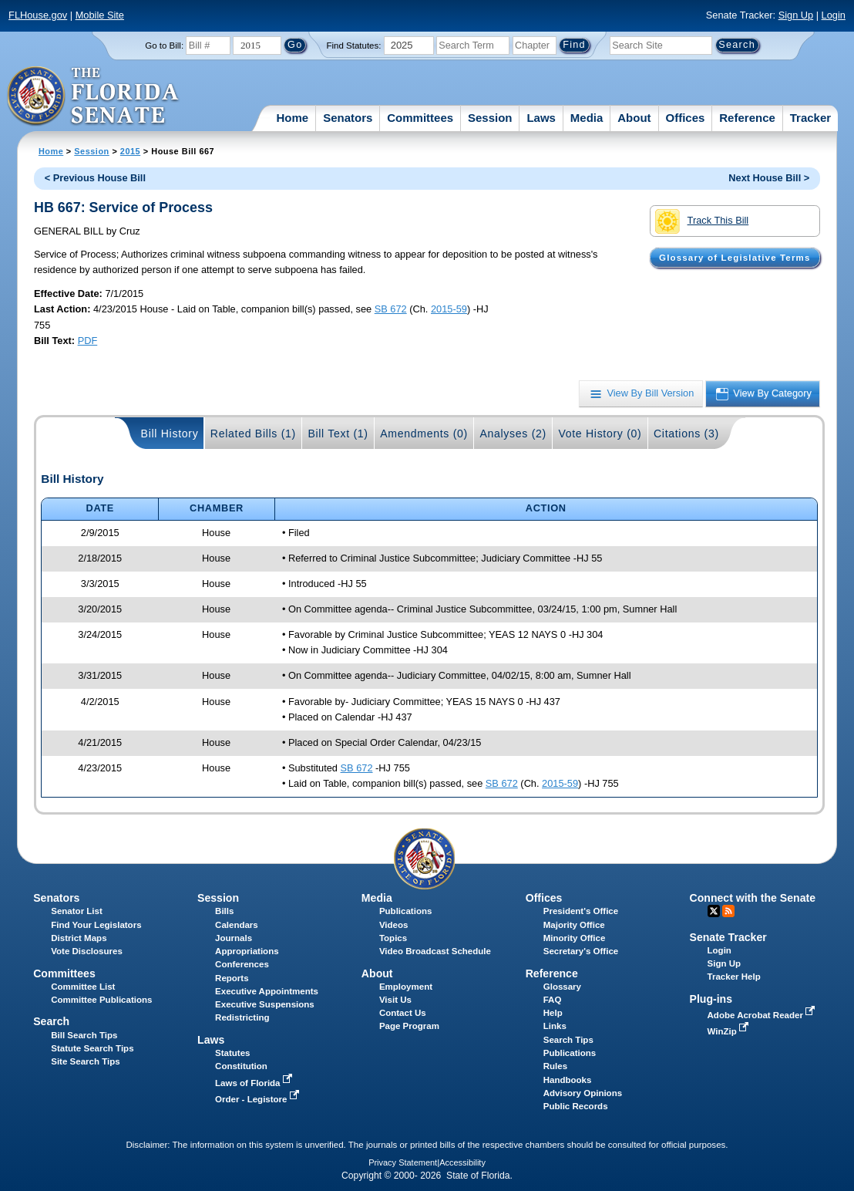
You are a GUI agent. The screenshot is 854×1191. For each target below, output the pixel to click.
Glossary (562, 986)
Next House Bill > (768, 178)
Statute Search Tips (92, 1048)
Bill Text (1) (338, 433)
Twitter (714, 911)
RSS (728, 911)
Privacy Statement (402, 1162)
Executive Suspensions (264, 1004)
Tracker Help (734, 976)
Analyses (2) (512, 433)
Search (51, 1021)
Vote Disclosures (87, 951)
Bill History (170, 433)
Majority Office (574, 925)
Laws (541, 117)
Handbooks (567, 1080)
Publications (405, 911)
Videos (394, 925)
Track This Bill (701, 221)
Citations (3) (686, 433)
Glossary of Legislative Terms (734, 257)
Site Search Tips (85, 1061)
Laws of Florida (255, 1083)
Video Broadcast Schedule (435, 951)
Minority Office (574, 938)
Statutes (232, 1053)
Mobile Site (100, 15)
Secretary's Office (580, 951)
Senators (347, 117)
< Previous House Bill (95, 178)
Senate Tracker (728, 937)
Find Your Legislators (96, 925)
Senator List (77, 911)
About (634, 117)
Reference (747, 117)
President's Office (580, 911)
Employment (405, 986)
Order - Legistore (258, 1099)
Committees (420, 117)
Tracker (810, 117)
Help (553, 1012)
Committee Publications (101, 999)
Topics (393, 938)
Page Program (409, 1026)
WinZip (729, 1031)
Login (834, 15)
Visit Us (395, 999)
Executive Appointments (266, 991)
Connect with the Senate (752, 898)
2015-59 (449, 309)
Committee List (83, 986)
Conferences (242, 964)
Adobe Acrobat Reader (763, 1015)
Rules (555, 1066)
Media (587, 117)
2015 (130, 151)
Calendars (236, 925)
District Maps (78, 938)
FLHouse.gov (37, 15)
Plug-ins (711, 999)
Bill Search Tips (84, 1035)
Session (490, 117)
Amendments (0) (424, 433)
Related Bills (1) (253, 433)
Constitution (241, 1066)
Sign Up (796, 15)
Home (293, 117)
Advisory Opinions (582, 1093)
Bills (224, 911)
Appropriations (247, 951)
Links (555, 1026)
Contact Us (402, 1012)
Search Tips (568, 1039)
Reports (232, 978)
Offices (685, 117)
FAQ (552, 999)
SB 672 (391, 309)
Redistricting (242, 1017)
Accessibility (462, 1162)
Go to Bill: (164, 45)
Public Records (575, 1106)
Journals (233, 938)
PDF (88, 340)
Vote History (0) (599, 433)
